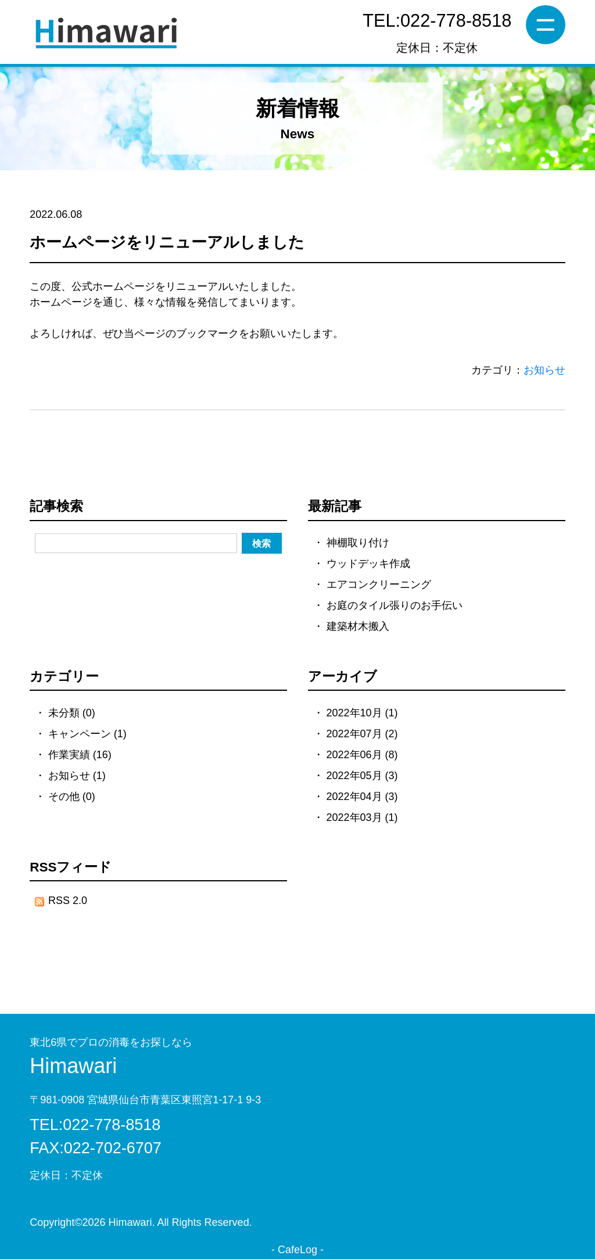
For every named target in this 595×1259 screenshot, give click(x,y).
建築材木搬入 (358, 626)
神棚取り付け (358, 542)
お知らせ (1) (77, 775)
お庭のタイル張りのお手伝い (395, 605)
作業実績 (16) (80, 755)
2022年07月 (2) (362, 734)
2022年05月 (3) (362, 775)
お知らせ (544, 370)
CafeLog (297, 1250)
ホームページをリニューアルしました (167, 242)
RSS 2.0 (61, 900)
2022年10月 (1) (362, 713)
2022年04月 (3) (362, 796)
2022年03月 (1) (362, 817)
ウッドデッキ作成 (368, 563)
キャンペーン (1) (87, 734)
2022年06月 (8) (362, 755)
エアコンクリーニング (379, 584)
